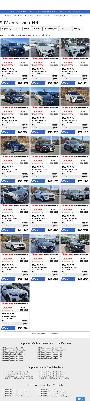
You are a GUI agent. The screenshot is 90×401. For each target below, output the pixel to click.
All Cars (8, 16)
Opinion (43, 12)
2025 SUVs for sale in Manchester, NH (50, 352)
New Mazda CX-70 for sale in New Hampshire (52, 376)
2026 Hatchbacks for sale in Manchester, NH (52, 350)
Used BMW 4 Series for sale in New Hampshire (16, 396)
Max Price (65, 29)
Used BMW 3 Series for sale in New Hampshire (52, 392)
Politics (23, 12)
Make (27, 29)
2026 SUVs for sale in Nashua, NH (12, 348)
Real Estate (67, 12)
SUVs (37, 29)
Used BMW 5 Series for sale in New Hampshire (52, 394)
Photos (55, 12)
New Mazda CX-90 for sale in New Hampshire (52, 374)
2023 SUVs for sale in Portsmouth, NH (50, 356)
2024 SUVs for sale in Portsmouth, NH (50, 354)
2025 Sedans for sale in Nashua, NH (13, 354)
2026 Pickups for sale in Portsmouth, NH (14, 350)
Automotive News (61, 16)
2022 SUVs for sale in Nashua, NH (12, 360)
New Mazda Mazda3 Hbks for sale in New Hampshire (18, 376)
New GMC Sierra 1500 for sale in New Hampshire (17, 378)
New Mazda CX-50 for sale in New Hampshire (52, 372)
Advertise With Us (78, 16)
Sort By (77, 29)
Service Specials (44, 16)
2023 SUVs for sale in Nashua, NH (12, 358)
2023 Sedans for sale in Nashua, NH (49, 358)
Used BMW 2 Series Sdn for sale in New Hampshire (54, 396)
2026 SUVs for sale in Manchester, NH (50, 348)
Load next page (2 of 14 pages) (45, 334)
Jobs (60, 12)
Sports (37, 12)
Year (17, 29)
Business (30, 12)
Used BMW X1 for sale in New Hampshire (15, 392)
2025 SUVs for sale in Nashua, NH (12, 352)
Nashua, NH (51, 29)
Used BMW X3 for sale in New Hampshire (51, 390)
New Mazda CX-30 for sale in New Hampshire (16, 374)
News (17, 12)
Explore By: (7, 29)
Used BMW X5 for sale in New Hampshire (15, 390)
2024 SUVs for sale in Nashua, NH (12, 356)
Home (12, 12)
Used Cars (29, 16)
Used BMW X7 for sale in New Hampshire (15, 394)
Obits (49, 12)
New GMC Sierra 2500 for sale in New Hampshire (53, 378)
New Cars (18, 16)
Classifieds (76, 12)
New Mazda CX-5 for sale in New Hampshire (16, 372)
